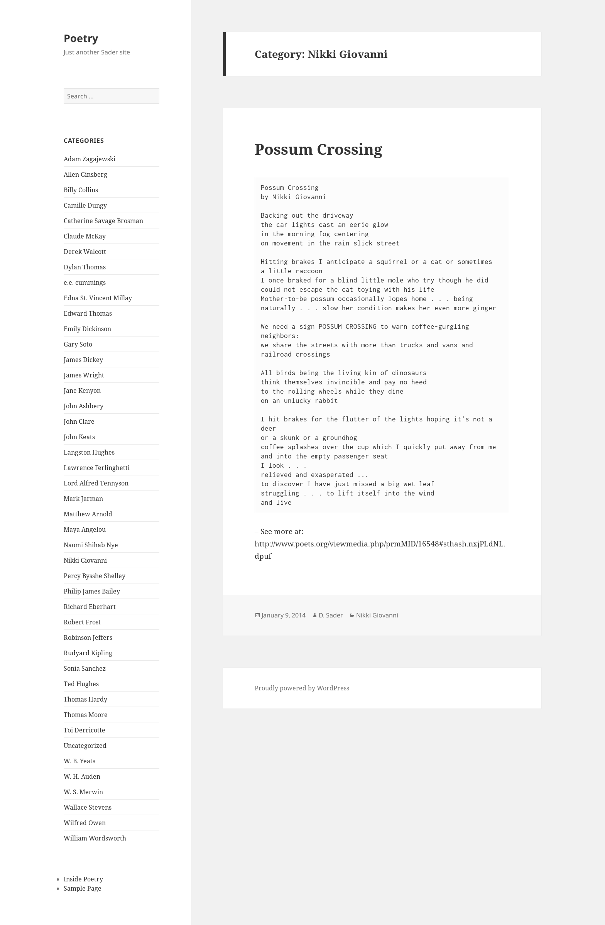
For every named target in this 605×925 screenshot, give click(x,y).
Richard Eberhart (90, 606)
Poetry (81, 38)
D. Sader (331, 615)
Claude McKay (85, 236)
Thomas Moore (86, 714)
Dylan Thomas (85, 267)
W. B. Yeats (79, 761)
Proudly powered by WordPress (302, 688)
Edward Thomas (88, 313)
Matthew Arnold (88, 514)
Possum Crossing (318, 149)
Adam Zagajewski (89, 159)
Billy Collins (81, 190)
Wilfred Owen (85, 822)
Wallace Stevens (88, 807)
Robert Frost (82, 622)
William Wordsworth (95, 838)
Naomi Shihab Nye (91, 545)
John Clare (79, 421)
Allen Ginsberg (85, 174)
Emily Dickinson (87, 329)
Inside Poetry (83, 879)
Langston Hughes (89, 452)
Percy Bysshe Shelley (94, 576)
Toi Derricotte (84, 730)
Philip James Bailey (92, 591)
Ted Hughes (81, 684)
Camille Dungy (85, 205)
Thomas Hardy (85, 699)
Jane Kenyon (82, 390)
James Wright (84, 375)
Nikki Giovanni (85, 560)
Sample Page (82, 888)
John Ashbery (83, 406)
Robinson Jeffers (88, 637)
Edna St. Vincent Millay (98, 298)
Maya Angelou (85, 529)
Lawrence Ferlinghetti (97, 467)
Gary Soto (78, 344)
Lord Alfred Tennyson (96, 483)
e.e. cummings (85, 282)
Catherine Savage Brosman (103, 220)
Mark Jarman (83, 498)
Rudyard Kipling (88, 653)
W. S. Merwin (83, 792)
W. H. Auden (82, 776)
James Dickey (83, 359)
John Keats (79, 437)
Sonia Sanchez (85, 668)
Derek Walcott (85, 251)
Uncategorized (85, 745)
